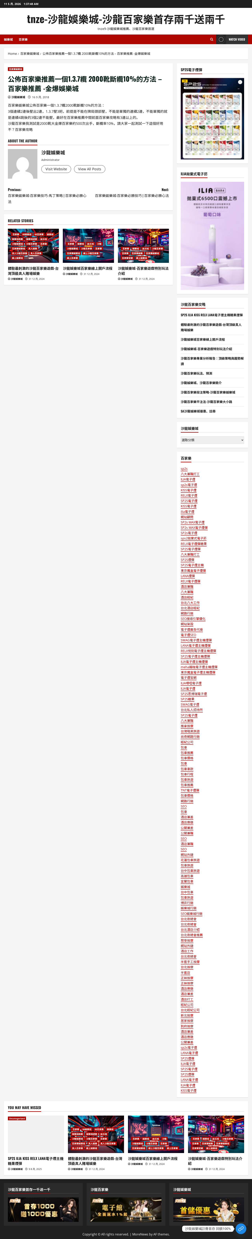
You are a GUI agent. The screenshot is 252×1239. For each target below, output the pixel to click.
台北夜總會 (188, 919)
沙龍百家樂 (31, 243)
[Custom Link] (241, 1228)
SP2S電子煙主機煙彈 (195, 656)
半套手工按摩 (190, 962)
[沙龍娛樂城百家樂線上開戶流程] (156, 1134)
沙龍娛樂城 (18, 97)
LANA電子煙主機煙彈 (196, 645)
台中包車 (187, 892)
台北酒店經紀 (190, 608)
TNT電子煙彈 (190, 790)
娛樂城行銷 (188, 908)
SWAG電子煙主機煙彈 (196, 640)
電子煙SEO (188, 635)
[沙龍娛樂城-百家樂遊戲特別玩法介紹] (216, 1134)
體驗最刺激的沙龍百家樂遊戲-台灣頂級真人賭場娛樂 (33, 271)
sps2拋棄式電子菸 (194, 538)
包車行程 (187, 774)
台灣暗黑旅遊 (190, 731)
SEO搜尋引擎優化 (193, 619)
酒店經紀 (187, 597)
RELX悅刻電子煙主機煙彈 (198, 651)
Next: (128, 193)
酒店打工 (187, 999)
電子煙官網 (188, 677)
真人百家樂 (36, 253)
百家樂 (23, 39)
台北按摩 (187, 967)
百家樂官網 (127, 258)
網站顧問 (187, 517)
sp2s (184, 468)
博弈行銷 (187, 903)
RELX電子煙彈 (190, 581)
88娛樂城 (26, 234)
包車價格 (187, 758)
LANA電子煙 (189, 1053)
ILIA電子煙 (188, 479)
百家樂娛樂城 (15, 69)
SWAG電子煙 (190, 704)
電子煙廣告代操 (192, 629)
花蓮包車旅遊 (190, 860)
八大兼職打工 (190, 474)
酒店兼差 (187, 817)
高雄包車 (187, 876)
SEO (184, 806)
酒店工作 (187, 951)
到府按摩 (187, 1026)
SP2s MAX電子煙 (193, 522)
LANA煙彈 (188, 576)
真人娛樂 (32, 248)
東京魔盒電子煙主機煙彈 (198, 672)
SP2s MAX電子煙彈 (194, 527)
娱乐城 (43, 239)
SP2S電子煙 (189, 501)
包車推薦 (187, 753)
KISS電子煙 (188, 490)
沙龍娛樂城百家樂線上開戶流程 (87, 268)
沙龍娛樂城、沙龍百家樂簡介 (201, 382)
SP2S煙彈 (187, 560)
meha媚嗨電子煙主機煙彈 (199, 667)
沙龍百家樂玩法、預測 (196, 373)
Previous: (48, 196)
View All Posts (89, 169)
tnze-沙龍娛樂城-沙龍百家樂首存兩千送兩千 (126, 18)
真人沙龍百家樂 (19, 253)
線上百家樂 (72, 258)
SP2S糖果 (187, 699)
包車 (184, 747)
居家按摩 (187, 1021)
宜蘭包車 (187, 881)
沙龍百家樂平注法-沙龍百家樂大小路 (206, 401)
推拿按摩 (187, 726)
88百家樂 (39, 234)
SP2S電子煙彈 (191, 549)
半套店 (185, 972)
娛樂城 (8, 39)
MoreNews (140, 1234)
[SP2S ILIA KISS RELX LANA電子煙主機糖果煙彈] (36, 1134)
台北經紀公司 (190, 1010)
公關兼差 (187, 828)
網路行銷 (187, 613)
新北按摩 (187, 1015)
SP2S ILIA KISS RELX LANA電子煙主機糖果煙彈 (212, 315)
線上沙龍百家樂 (90, 253)
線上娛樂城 (17, 258)
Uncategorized (17, 1118)
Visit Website (56, 169)
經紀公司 (187, 742)
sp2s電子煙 (189, 485)
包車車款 (187, 769)
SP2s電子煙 (189, 533)
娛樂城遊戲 (31, 239)
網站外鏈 (187, 855)
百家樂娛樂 (137, 253)
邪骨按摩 (187, 940)
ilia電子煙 (187, 511)
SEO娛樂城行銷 (191, 914)
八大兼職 (187, 592)
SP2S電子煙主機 (192, 565)
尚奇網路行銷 (190, 736)
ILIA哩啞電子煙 (191, 683)
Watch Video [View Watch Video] (230, 39)
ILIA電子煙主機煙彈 (194, 662)
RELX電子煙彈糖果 (194, 544)
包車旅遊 (187, 779)
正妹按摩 (187, 978)
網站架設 (187, 624)
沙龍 (99, 243)
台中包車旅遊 (190, 871)
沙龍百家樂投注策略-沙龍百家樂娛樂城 (208, 392)
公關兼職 (187, 833)
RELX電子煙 (189, 495)
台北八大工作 (190, 603)
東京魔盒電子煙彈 (193, 570)
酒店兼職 (187, 586)
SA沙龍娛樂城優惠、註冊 (198, 411)
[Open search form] (211, 39)
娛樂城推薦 (17, 239)
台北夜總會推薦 (192, 935)
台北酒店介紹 (190, 929)
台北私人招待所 (192, 710)
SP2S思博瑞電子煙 (194, 694)
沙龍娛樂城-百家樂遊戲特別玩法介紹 (143, 271)
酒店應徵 (187, 822)
